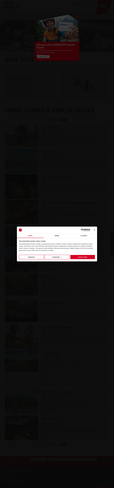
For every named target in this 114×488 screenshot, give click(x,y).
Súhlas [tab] (30, 235)
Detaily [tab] (57, 235)
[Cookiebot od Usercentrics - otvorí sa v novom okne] (82, 230)
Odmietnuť (31, 257)
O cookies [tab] (84, 235)
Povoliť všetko (82, 257)
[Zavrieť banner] (94, 230)
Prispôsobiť (57, 257)
